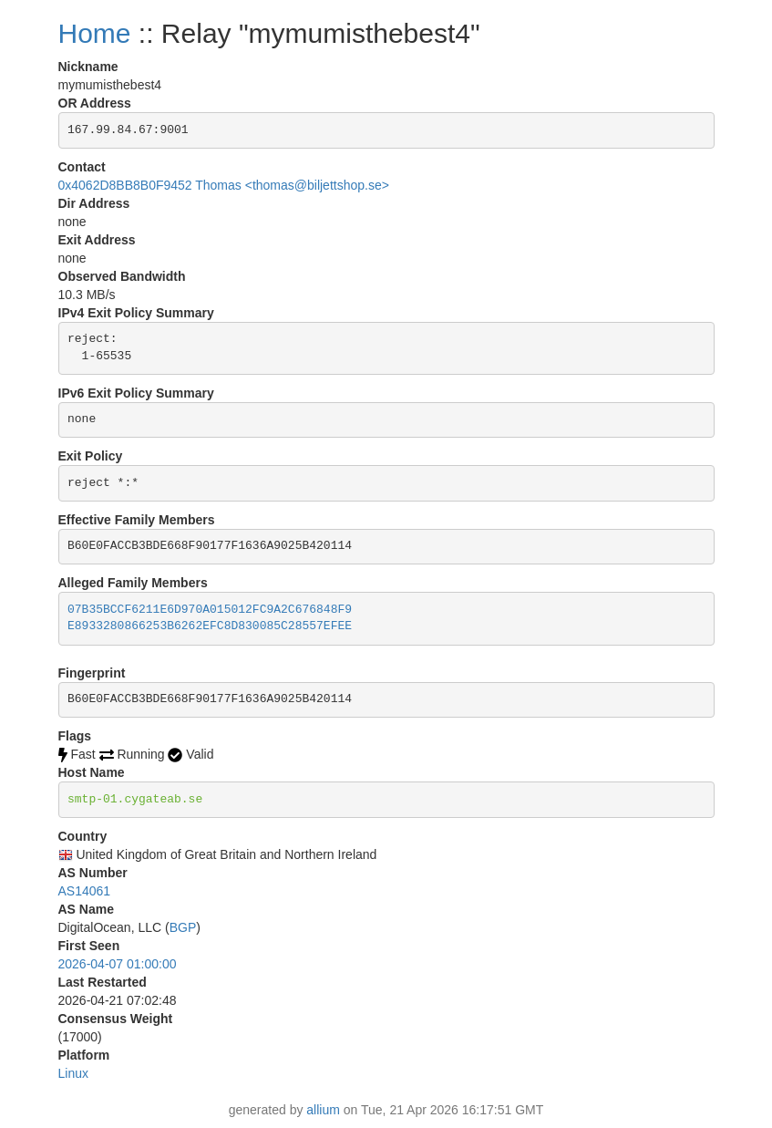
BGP (183, 927)
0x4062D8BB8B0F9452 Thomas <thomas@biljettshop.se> (223, 185)
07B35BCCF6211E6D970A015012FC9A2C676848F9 (209, 609)
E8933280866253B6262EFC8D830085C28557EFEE (209, 626)
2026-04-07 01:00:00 (117, 964)
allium (323, 1109)
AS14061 (84, 891)
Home (94, 33)
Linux (73, 1073)
